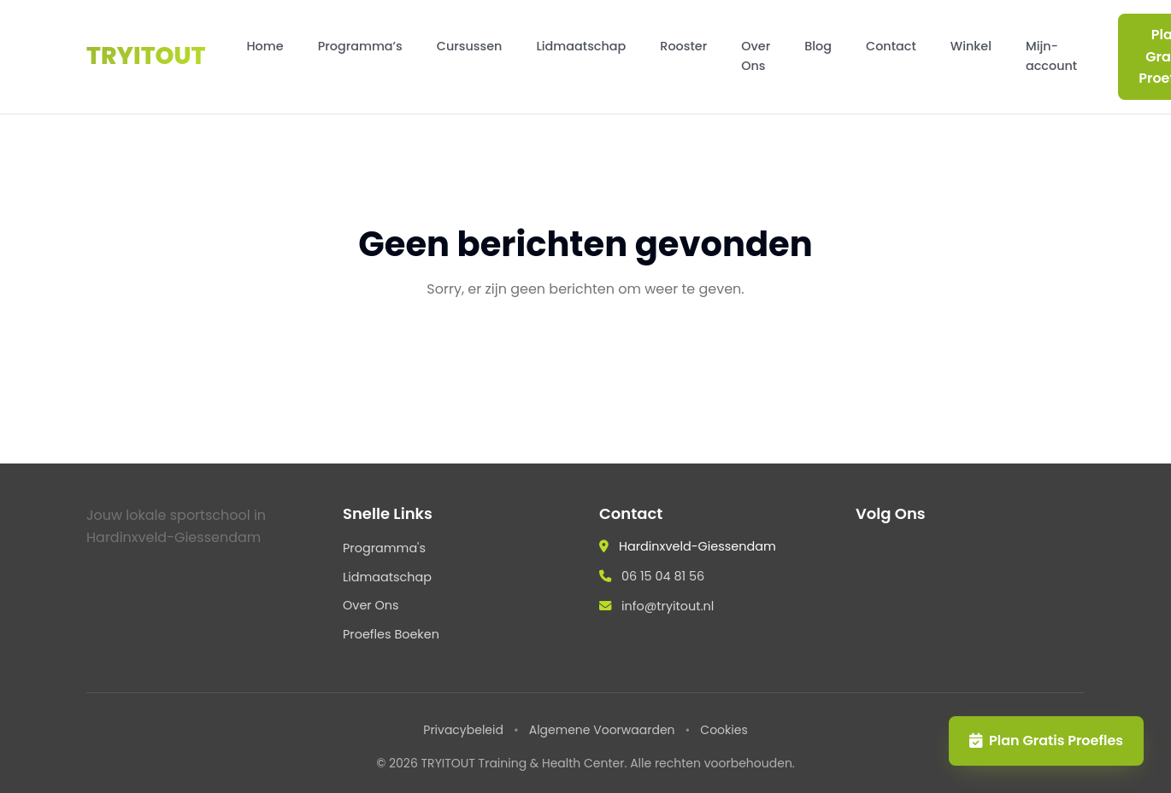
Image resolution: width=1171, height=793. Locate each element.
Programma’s (360, 46)
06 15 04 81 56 (662, 576)
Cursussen (470, 46)
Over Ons (755, 56)
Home (264, 46)
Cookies (723, 729)
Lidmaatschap (581, 46)
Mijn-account (1051, 56)
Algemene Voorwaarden (602, 729)
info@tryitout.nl (667, 606)
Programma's (384, 548)
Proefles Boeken (391, 634)
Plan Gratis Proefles (1046, 740)
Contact (891, 46)
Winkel (971, 46)
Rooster (683, 46)
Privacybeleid (463, 729)
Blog (818, 46)
